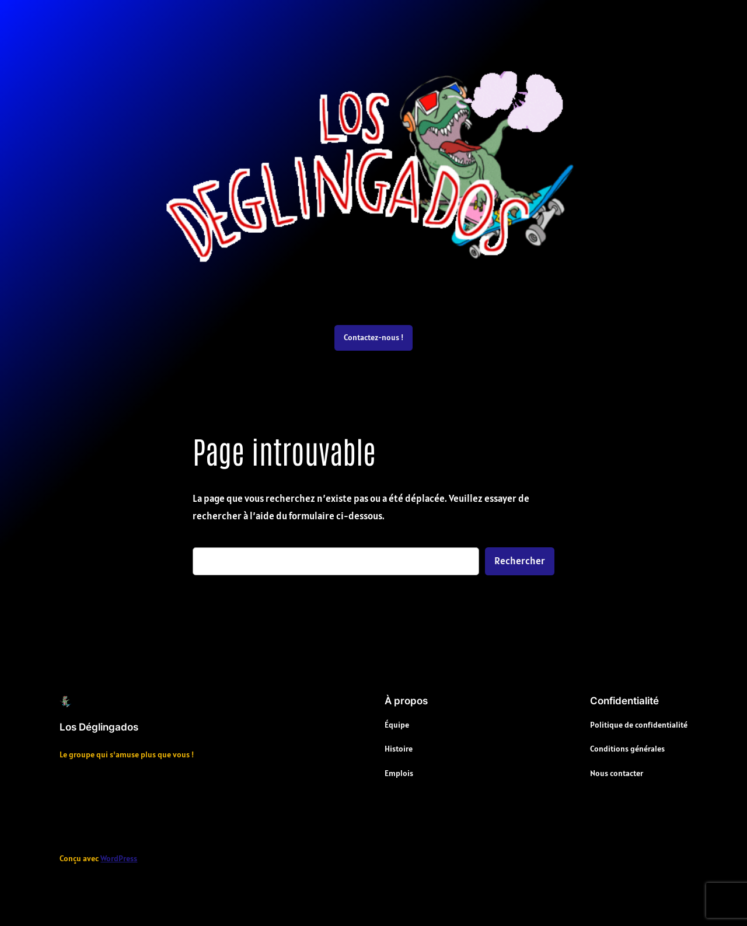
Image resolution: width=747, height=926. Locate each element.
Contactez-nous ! (373, 337)
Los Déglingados (99, 727)
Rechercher (519, 560)
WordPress (118, 858)
